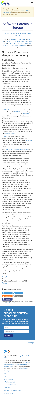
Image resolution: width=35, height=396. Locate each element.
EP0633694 (25, 114)
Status (24, 33)
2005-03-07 (6, 46)
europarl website (9, 133)
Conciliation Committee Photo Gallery (17, 149)
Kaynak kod (7, 387)
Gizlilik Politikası (8, 379)
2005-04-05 (14, 46)
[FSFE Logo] (5, 3)
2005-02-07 (27, 43)
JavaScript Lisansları (10, 385)
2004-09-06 (16, 41)
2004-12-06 (11, 43)
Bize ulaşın (7, 371)
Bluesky (19, 293)
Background (17, 33)
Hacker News (8, 296)
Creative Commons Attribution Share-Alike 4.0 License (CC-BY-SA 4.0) (17, 364)
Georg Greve (6, 277)
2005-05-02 (22, 46)
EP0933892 (16, 112)
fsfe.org (4, 283)
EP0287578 (5, 110)
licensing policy (24, 368)
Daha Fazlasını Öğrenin (11, 303)
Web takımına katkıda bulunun (12, 390)
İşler (5, 373)
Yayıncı (6, 376)
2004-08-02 (8, 41)
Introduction (8, 33)
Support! (8, 299)
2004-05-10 (14, 39)
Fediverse (8, 293)
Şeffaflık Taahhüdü (9, 382)
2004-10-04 (24, 41)
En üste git (31, 343)
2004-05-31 (22, 39)
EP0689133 (5, 136)
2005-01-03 (19, 43)
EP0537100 (28, 140)
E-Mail (18, 296)
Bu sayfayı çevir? (8, 393)
